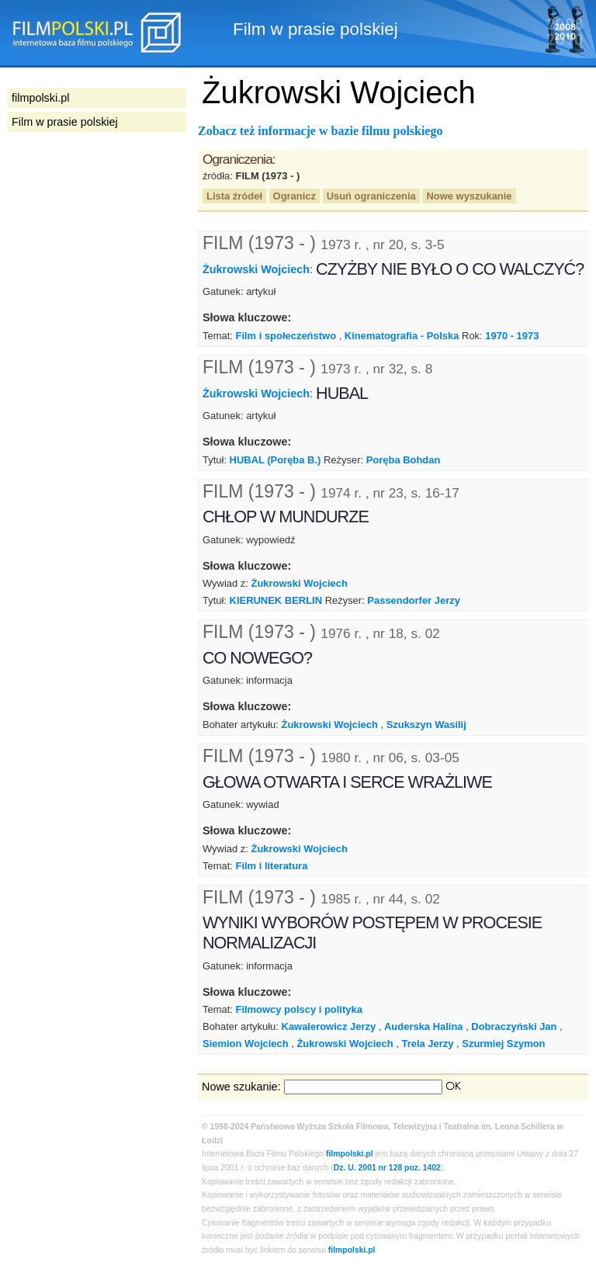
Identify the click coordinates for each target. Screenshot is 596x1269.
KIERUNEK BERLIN (276, 600)
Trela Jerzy (428, 1043)
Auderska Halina (423, 1026)
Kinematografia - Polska (402, 336)
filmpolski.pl (349, 1153)
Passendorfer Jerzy (413, 600)
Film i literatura (271, 866)
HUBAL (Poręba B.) (275, 460)
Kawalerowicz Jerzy (329, 1026)
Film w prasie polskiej (65, 122)
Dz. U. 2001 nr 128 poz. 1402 (387, 1167)
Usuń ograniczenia (371, 196)
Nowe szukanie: (241, 1086)
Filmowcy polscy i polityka (298, 1009)
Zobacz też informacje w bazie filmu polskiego (320, 130)
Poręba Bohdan (403, 460)
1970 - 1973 (512, 336)
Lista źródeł (234, 196)
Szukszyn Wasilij (426, 724)
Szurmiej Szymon (503, 1043)
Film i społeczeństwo (285, 336)
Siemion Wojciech (246, 1043)
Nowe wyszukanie (468, 196)
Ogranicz (294, 196)
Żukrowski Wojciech (256, 269)
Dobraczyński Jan (513, 1026)
